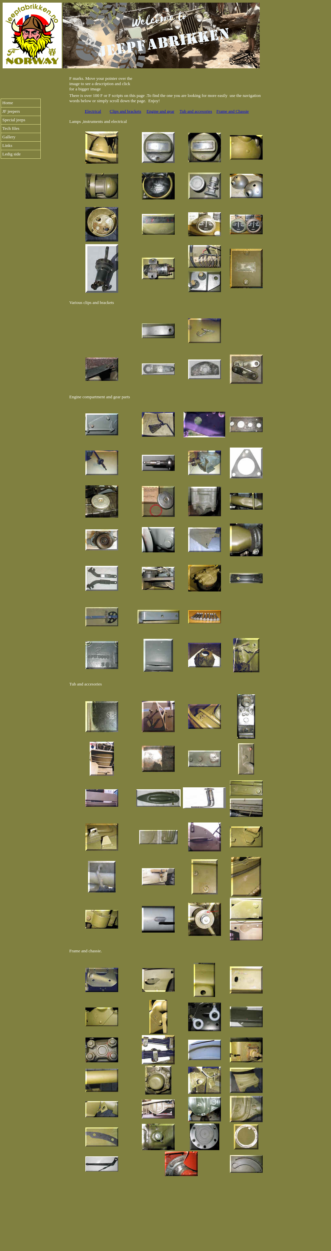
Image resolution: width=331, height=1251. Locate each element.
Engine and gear (160, 111)
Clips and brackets (125, 111)
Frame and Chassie (232, 111)
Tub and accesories (196, 111)
